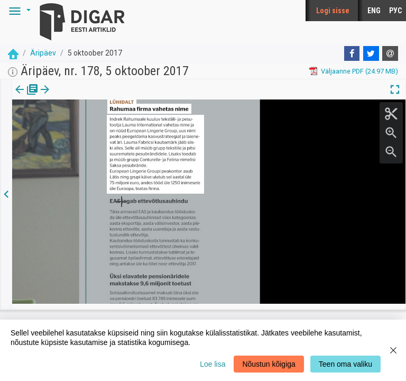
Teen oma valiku (345, 364)
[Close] (393, 350)
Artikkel (74, 97)
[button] (18, 10)
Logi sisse (332, 10)
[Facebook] (352, 53)
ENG (374, 10)
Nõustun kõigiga (268, 364)
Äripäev (43, 53)
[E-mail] (390, 53)
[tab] (26, 97)
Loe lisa (212, 364)
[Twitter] (371, 53)
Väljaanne (26, 97)
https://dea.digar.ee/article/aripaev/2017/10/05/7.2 (90, 126)
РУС (395, 10)
